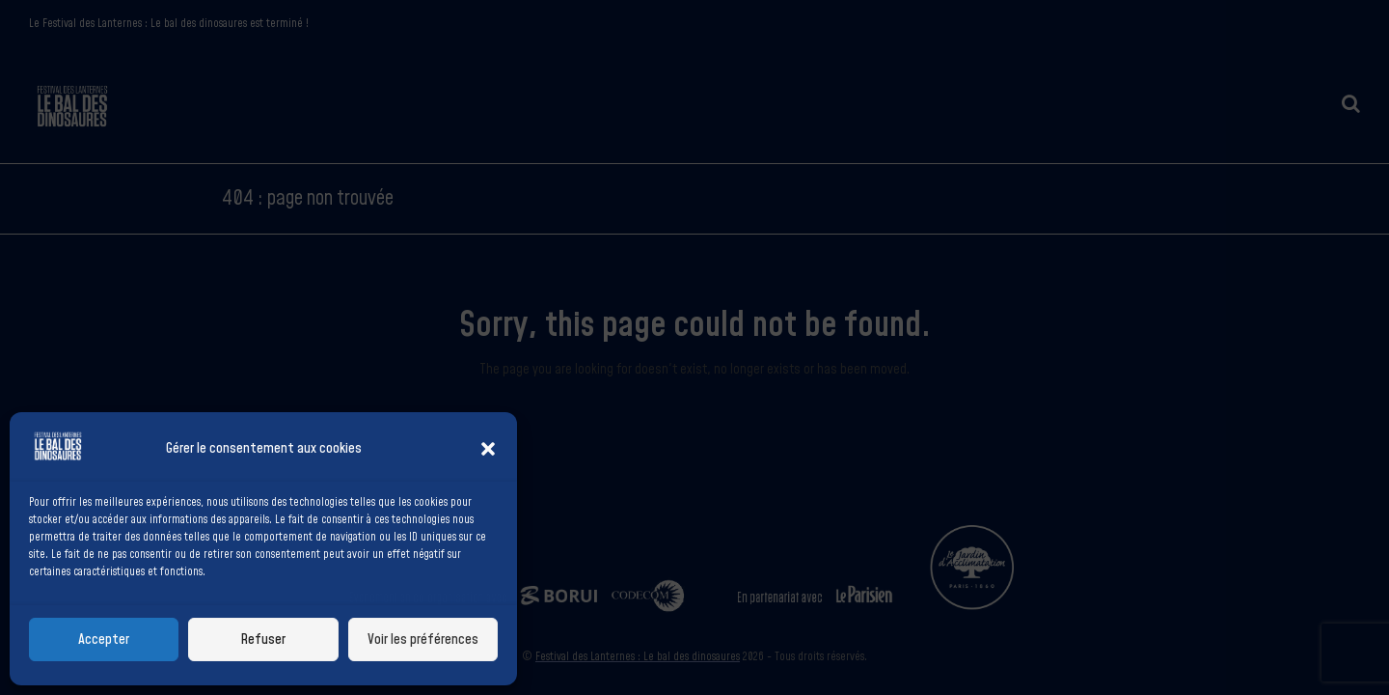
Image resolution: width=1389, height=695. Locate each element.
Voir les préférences (423, 639)
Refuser (263, 639)
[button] (488, 449)
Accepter (103, 639)
